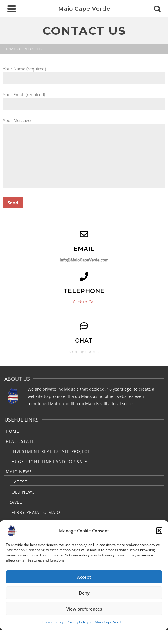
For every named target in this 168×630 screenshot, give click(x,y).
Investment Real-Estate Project (51, 451)
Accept (84, 577)
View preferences (84, 609)
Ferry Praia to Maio (36, 512)
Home (12, 431)
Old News (23, 492)
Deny (84, 593)
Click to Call (84, 302)
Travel (14, 502)
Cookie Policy (53, 622)
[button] (159, 531)
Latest (19, 482)
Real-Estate (20, 441)
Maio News (19, 471)
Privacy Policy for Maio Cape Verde (95, 622)
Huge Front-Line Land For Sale (49, 461)
